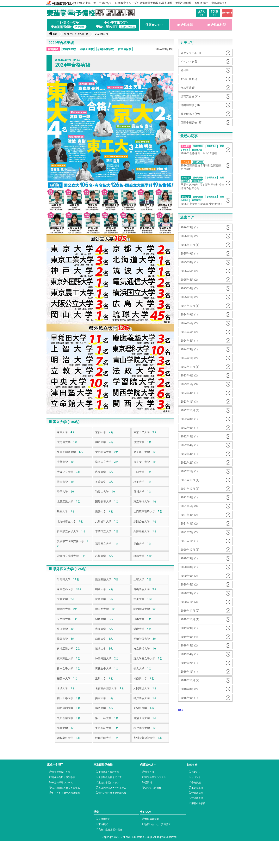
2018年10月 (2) (190, 680)
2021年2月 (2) (189, 532)
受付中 (185, 70)
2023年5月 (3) (189, 384)
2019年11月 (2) (190, 610)
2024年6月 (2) (189, 323)
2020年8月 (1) (189, 567)
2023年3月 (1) (189, 392)
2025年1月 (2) (189, 297)
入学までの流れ (152, 787)
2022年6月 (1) (189, 427)
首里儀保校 (124, 49)
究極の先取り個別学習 (63, 777)
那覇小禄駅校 (105, 49)
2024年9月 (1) (189, 314)
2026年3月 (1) (189, 227)
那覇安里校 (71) (190, 96)
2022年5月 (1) (189, 436)
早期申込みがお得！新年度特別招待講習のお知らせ (203, 183)
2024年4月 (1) (189, 340)
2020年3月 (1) (189, 593)
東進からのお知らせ (76, 33)
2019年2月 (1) (189, 662)
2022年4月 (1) (189, 445)
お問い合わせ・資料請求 (157, 824)
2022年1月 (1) (189, 471)
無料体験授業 (151, 819)
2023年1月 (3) (189, 401)
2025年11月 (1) (190, 244)
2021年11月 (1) (190, 480)
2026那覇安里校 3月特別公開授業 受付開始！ (203, 165)
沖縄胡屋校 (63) (190, 105)
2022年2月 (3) (189, 462)
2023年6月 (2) (189, 375)
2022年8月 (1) (189, 419)
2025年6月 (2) (189, 271)
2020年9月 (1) (189, 558)
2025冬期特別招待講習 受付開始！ (203, 200)
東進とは (149, 772)
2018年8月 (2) (189, 689)
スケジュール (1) (191, 52)
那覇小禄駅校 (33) (191, 122)
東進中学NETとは (61, 772)
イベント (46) (189, 61)
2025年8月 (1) (189, 262)
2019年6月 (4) (189, 636)
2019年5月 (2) (189, 645)
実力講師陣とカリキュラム (65, 787)
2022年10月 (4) (190, 410)
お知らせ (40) (189, 79)
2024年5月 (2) (189, 331)
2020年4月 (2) (189, 584)
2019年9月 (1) (189, 628)
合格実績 (53, 49)
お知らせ (195, 772)
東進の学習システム (62, 782)
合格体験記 (103, 819)
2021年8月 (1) (189, 497)
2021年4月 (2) (189, 514)
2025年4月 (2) (189, 288)
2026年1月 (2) (189, 236)
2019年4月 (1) (189, 654)
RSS (180, 709)
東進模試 (102, 824)
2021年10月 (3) (190, 488)
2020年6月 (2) (189, 575)
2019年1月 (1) (189, 671)
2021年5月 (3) (189, 506)
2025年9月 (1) (189, 253)
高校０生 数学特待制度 (109, 829)
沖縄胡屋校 (69, 49)
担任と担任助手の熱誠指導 (65, 792)
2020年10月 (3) (190, 549)
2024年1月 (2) (189, 358)
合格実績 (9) (188, 87)
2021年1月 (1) (189, 541)
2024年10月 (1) (190, 305)
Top (53, 33)
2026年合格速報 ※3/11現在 (203, 150)
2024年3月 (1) (189, 349)
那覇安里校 (87, 49)
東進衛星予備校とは (108, 772)
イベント (195, 777)
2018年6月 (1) (189, 697)
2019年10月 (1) (190, 619)
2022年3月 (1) (189, 453)
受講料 (148, 782)
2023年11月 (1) (190, 366)
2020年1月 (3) (189, 602)
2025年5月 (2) (189, 279)
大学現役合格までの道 (109, 777)
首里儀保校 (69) (190, 113)
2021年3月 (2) (189, 523)
